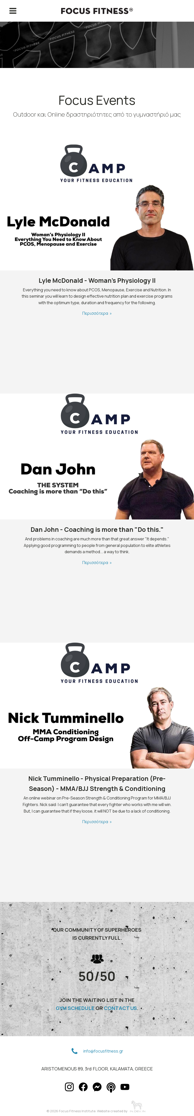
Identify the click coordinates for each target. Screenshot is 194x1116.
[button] (74, 1051)
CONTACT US (120, 1008)
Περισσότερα (95, 313)
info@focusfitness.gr (103, 1051)
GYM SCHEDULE (75, 1008)
